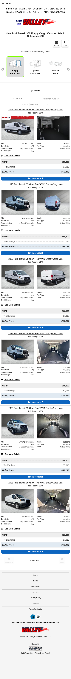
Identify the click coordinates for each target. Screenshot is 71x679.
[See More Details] (10, 156)
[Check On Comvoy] (38, 617)
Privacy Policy (35, 598)
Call (65, 44)
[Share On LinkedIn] (32, 617)
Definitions (35, 586)
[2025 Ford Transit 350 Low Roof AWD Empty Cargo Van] (35, 109)
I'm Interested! (35, 178)
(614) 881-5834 (57, 12)
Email (56, 44)
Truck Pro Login (35, 609)
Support (35, 603)
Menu (6, 3)
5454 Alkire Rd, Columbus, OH (32, 12)
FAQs (35, 581)
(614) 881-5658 (57, 9)
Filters (35, 90)
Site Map (35, 592)
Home (35, 575)
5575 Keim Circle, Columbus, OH (31, 9)
